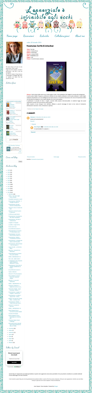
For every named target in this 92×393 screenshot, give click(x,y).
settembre (11, 332)
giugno (10, 338)
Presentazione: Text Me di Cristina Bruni (14, 220)
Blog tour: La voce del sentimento (14, 281)
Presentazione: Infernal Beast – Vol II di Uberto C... (15, 244)
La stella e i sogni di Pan (14, 224)
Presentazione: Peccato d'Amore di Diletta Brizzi (15, 205)
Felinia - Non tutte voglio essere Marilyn (14, 196)
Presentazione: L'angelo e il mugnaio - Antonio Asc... (15, 293)
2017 (9, 186)
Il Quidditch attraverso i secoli (15, 199)
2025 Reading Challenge (14, 145)
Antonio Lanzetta (13, 134)
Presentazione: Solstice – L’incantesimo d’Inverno (14, 238)
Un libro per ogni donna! (14, 214)
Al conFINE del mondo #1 (14, 269)
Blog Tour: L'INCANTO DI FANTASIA (14, 251)
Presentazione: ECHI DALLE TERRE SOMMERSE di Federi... (15, 266)
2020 (9, 180)
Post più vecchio (82, 156)
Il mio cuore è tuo (12, 226)
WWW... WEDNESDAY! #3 (15, 283)
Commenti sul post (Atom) (37, 159)
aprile (10, 340)
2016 (9, 188)
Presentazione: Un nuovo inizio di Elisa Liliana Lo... (15, 234)
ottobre (10, 330)
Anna (12, 147)
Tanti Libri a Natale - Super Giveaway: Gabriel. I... (15, 289)
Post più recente (31, 156)
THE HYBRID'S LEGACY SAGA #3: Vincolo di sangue (14, 277)
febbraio (11, 342)
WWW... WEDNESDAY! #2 (15, 308)
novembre (11, 328)
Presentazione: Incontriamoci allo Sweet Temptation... (15, 217)
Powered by (14, 366)
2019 (9, 182)
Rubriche (44, 36)
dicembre (11, 194)
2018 (9, 184)
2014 (9, 192)
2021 (9, 178)
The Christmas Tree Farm (12, 104)
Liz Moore (12, 128)
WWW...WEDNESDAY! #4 (15, 256)
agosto (10, 334)
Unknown (32, 117)
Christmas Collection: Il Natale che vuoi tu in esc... (15, 286)
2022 (9, 176)
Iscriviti (14, 362)
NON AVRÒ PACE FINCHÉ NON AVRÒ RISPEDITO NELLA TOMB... (15, 325)
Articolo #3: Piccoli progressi (15, 273)
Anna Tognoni (37, 126)
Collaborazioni (62, 36)
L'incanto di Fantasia (13, 313)
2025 (9, 170)
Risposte (34, 124)
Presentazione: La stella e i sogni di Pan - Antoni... (15, 296)
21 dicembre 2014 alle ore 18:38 (50, 126)
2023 (9, 174)
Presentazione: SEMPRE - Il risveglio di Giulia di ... (15, 202)
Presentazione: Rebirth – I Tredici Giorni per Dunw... (15, 302)
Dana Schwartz (13, 113)
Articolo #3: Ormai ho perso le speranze (15, 211)
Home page (12, 36)
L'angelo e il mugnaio (13, 222)
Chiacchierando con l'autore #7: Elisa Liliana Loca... (15, 231)
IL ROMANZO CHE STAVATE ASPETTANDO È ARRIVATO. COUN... (15, 262)
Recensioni (28, 36)
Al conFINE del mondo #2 (14, 228)
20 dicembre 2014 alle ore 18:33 (42, 117)
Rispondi (32, 121)
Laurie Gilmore (13, 107)
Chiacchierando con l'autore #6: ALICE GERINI (15, 254)
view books (20, 152)
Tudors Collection (13, 271)
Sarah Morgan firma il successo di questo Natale (15, 311)
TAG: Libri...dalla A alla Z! (14, 258)
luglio (10, 336)
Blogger (56, 386)
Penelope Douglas (10, 122)
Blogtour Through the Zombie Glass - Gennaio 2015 (15, 299)
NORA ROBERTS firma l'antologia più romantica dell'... (15, 317)
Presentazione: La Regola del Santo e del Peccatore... (15, 241)
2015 (9, 190)
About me (80, 36)
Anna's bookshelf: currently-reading (14, 101)
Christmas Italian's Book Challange (14, 321)
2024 (9, 172)
